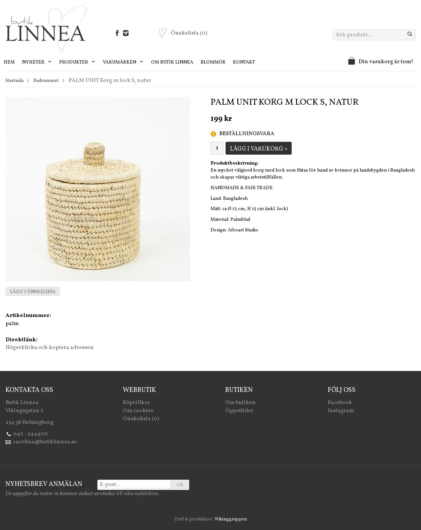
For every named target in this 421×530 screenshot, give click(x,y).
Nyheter (37, 62)
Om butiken (240, 403)
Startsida (15, 80)
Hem (9, 62)
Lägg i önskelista (32, 292)
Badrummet (46, 80)
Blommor (213, 62)
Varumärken (123, 62)
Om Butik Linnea (172, 62)
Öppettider (239, 411)
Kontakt (244, 62)
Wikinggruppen (231, 519)
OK (180, 485)
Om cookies (138, 411)
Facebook (340, 403)
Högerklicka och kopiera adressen (50, 347)
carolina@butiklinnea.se (45, 442)
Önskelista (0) (141, 419)
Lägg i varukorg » (258, 149)
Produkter (77, 62)
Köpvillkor (136, 403)
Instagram (341, 411)
